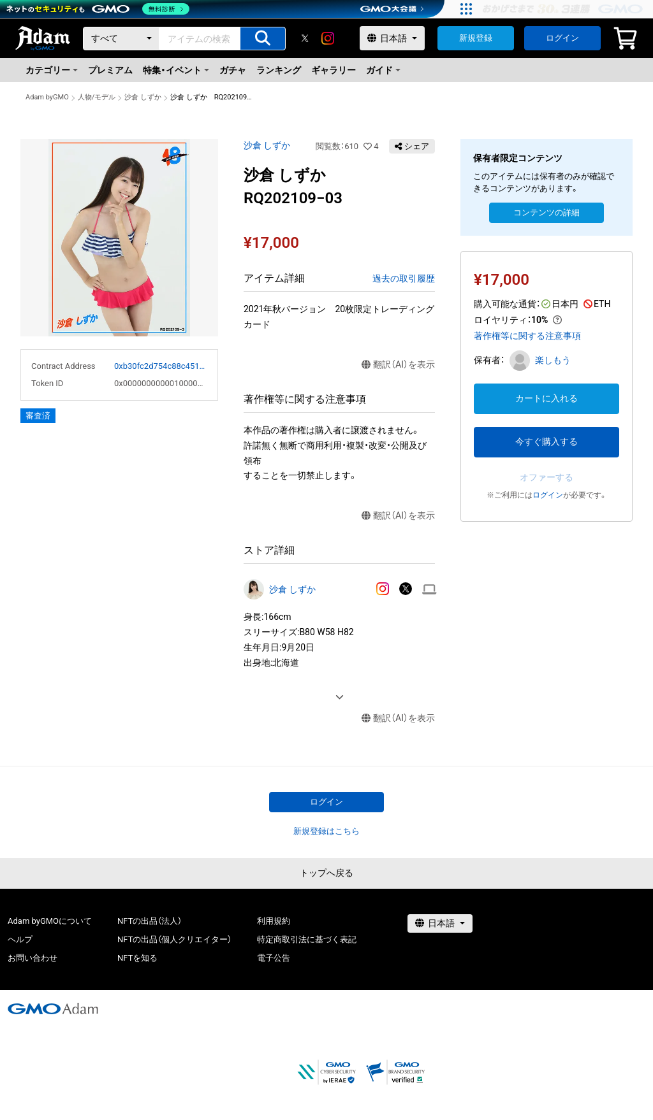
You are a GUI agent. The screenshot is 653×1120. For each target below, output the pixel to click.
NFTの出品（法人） (149, 921)
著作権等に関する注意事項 (527, 336)
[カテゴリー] (121, 38)
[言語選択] (392, 38)
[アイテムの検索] (263, 38)
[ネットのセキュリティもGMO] (98, 9)
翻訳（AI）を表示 (398, 364)
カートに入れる (546, 398)
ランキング (278, 70)
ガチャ (232, 70)
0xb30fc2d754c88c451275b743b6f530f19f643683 (160, 366)
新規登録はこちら (326, 831)
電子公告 (273, 958)
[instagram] (327, 38)
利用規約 (273, 921)
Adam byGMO (47, 97)
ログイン (562, 38)
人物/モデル (97, 97)
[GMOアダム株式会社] (53, 1008)
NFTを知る (137, 958)
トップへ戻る (326, 873)
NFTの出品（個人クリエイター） (174, 939)
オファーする (546, 477)
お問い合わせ (32, 958)
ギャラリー (333, 70)
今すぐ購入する (546, 441)
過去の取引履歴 (403, 278)
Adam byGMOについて (50, 921)
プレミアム (110, 70)
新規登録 (475, 38)
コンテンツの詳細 (546, 212)
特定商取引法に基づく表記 (306, 939)
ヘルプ (20, 939)
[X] (304, 38)
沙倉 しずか (142, 97)
